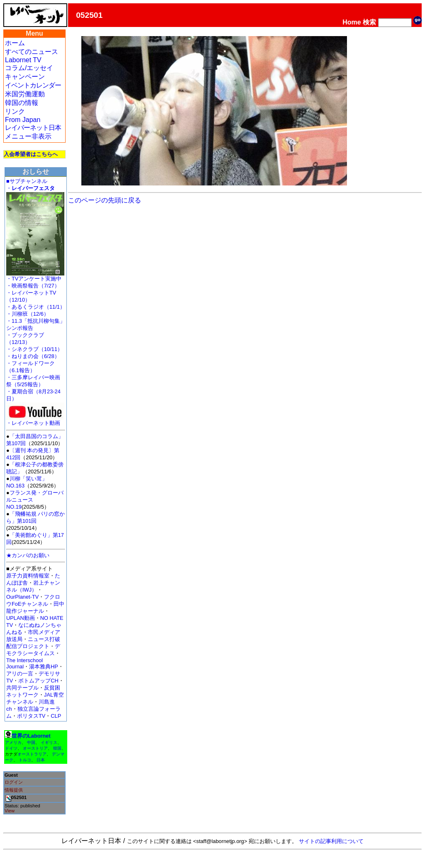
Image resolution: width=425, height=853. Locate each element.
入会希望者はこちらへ (31, 154)
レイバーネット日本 (33, 127)
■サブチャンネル (26, 181)
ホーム (15, 42)
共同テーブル (22, 688)
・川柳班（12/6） (27, 314)
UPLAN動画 (20, 618)
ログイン (14, 782)
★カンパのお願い (27, 555)
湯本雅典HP (43, 666)
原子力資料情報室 (27, 576)
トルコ (25, 760)
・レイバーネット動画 (35, 420)
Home (351, 22)
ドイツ (11, 748)
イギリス (49, 742)
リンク (15, 111)
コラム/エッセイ (29, 67)
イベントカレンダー (33, 85)
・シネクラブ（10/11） (34, 349)
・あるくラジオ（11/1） (35, 307)
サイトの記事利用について (331, 841)
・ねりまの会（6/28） (33, 356)
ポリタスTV (31, 716)
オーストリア (35, 748)
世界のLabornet (31, 736)
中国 (31, 742)
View (10, 810)
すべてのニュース (31, 51)
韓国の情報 (21, 102)
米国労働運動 (25, 93)
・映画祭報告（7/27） (33, 286)
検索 (369, 22)
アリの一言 (19, 673)
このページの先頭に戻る (104, 200)
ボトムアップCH (38, 681)
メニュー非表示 (28, 136)
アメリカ (13, 742)
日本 (41, 760)
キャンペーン (25, 76)
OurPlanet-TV (22, 597)
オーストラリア (31, 754)
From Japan (22, 119)
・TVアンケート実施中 (33, 278)
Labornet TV (23, 59)
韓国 (57, 748)
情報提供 (14, 789)
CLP (56, 716)
